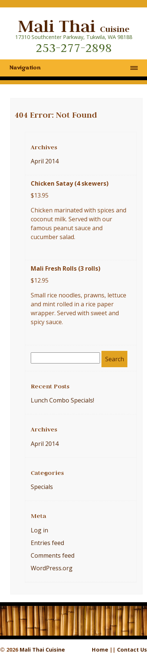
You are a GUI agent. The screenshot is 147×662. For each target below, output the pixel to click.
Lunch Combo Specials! (62, 400)
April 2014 (45, 161)
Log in (39, 530)
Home (100, 649)
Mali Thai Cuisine (42, 649)
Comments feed (52, 555)
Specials (42, 487)
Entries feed (47, 543)
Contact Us (132, 649)
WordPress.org (52, 568)
